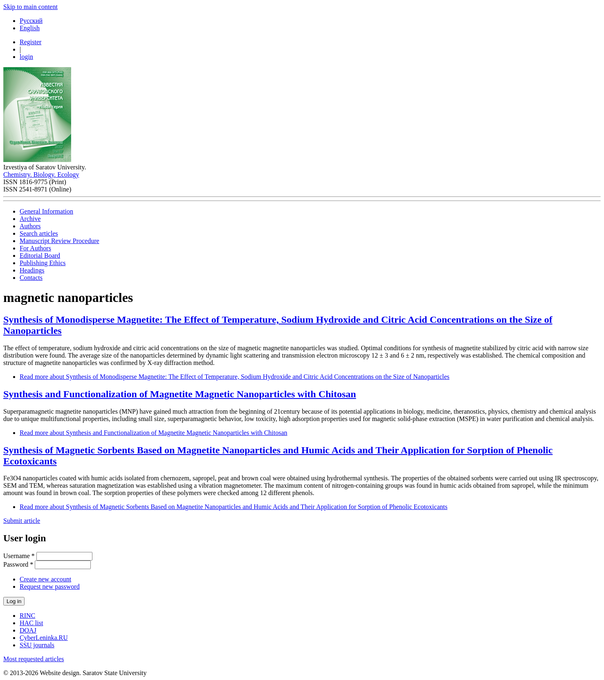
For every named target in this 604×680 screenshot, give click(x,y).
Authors (30, 226)
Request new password (50, 586)
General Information (46, 211)
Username (19, 555)
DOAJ (28, 630)
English (30, 28)
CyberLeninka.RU (44, 637)
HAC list (31, 622)
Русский (31, 20)
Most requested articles (33, 658)
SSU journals (37, 645)
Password (18, 564)
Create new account (45, 579)
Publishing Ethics (42, 262)
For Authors (35, 248)
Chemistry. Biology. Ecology (41, 174)
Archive (30, 218)
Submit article (21, 520)
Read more (234, 376)
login (26, 56)
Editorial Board (40, 255)
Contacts (31, 277)
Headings (32, 270)
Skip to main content (30, 6)
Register (30, 41)
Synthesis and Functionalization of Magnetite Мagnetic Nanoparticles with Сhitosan (179, 394)
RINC (27, 615)
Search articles (39, 233)
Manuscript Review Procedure (59, 240)
